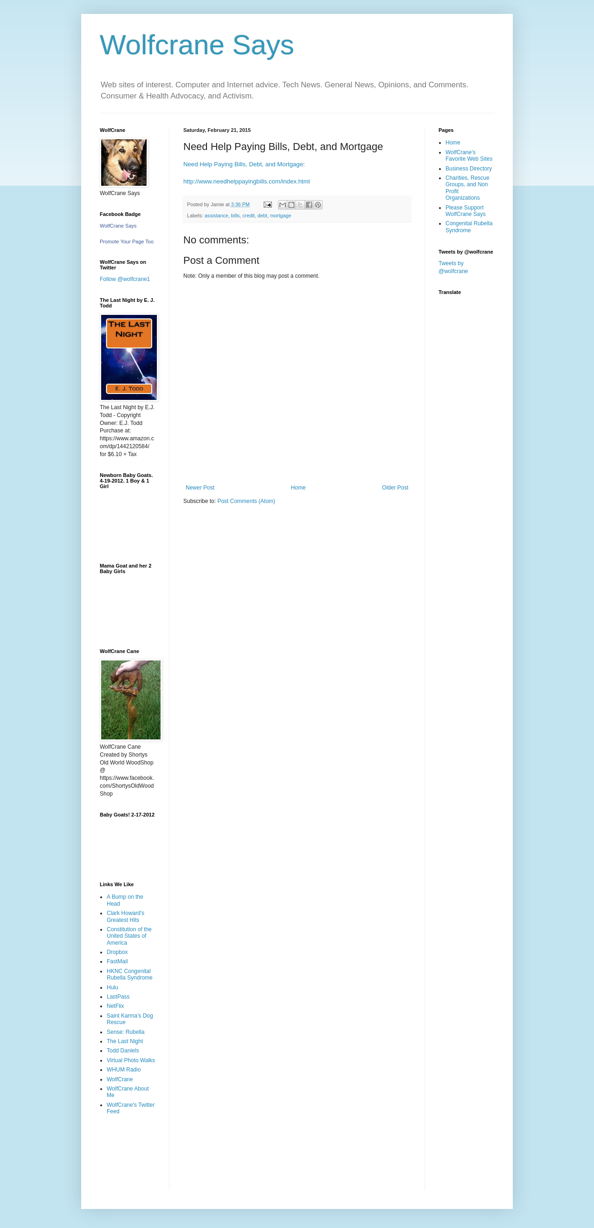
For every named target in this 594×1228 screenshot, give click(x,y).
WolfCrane (120, 1079)
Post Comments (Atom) (246, 501)
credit (248, 215)
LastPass (118, 996)
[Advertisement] (129, 1159)
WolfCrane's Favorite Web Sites (469, 155)
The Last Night (125, 1041)
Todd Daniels (123, 1050)
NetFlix (115, 1006)
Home (298, 487)
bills (235, 215)
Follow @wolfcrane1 (125, 279)
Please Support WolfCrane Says (465, 210)
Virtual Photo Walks (131, 1060)
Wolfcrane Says (197, 44)
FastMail (117, 961)
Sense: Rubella (125, 1032)
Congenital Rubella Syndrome (469, 226)
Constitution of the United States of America (129, 936)
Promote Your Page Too (127, 241)
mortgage (280, 215)
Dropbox (117, 952)
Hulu (112, 987)
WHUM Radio (124, 1069)
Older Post (395, 487)
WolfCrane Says (118, 226)
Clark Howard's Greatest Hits (125, 916)
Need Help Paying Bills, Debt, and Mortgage (243, 164)
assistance (216, 215)
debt (262, 215)
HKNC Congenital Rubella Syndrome (130, 974)
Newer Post (200, 487)
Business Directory (469, 168)
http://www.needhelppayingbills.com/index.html (246, 181)
